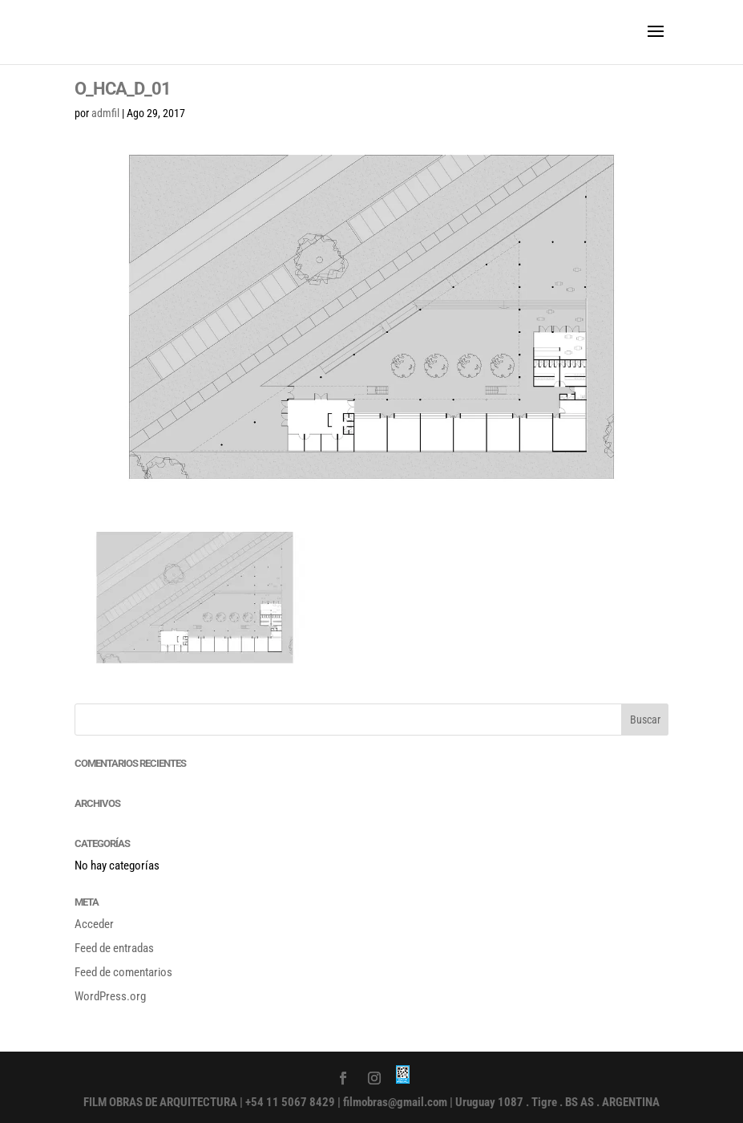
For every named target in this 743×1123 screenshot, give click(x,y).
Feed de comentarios (123, 972)
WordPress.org (110, 996)
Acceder (94, 924)
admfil (105, 113)
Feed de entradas (114, 948)
